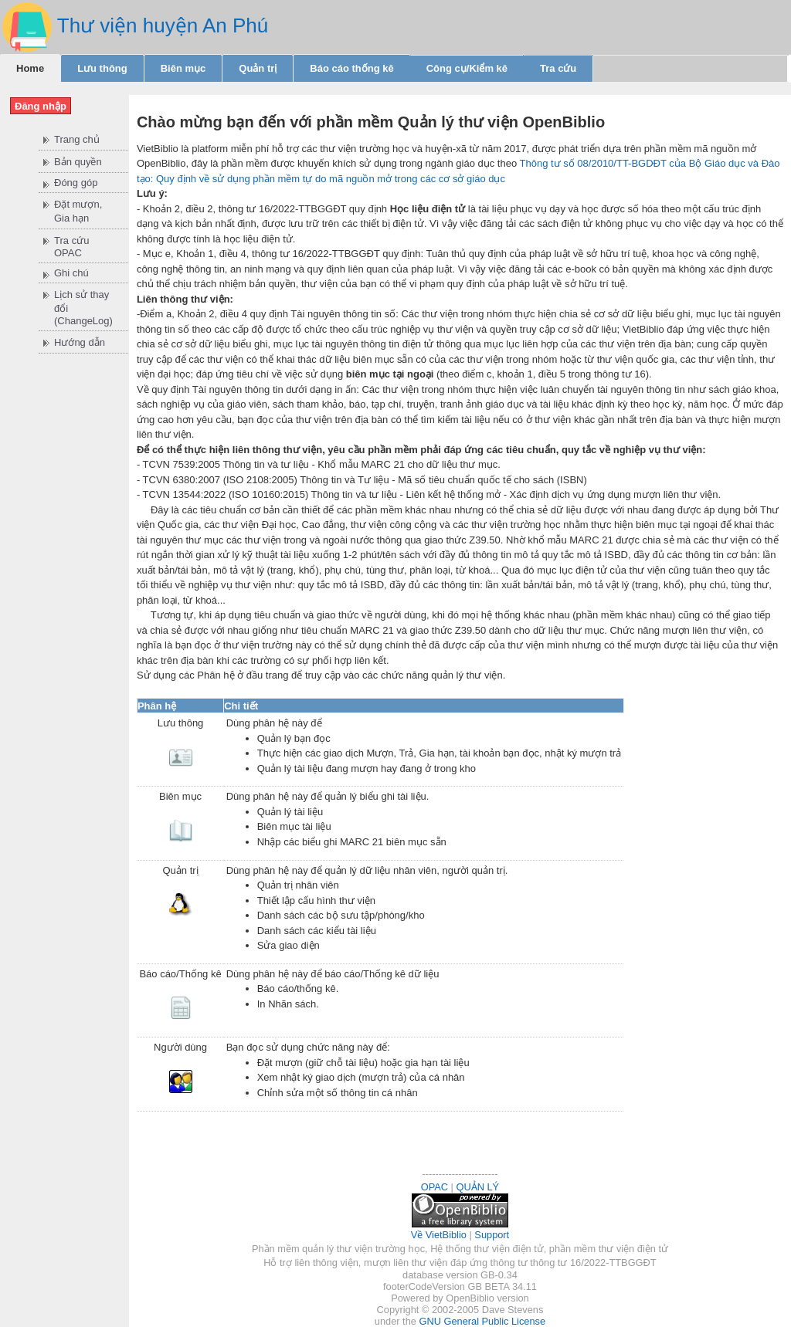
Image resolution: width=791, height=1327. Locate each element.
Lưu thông (102, 68)
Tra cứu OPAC (71, 247)
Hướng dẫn (79, 342)
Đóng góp (75, 182)
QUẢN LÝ (478, 1187)
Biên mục (183, 68)
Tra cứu (558, 68)
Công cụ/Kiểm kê (467, 68)
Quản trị (258, 68)
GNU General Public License (482, 1321)
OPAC (434, 1187)
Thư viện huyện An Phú (162, 25)
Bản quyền (78, 162)
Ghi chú (71, 273)
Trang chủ (77, 139)
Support (491, 1235)
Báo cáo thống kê (351, 68)
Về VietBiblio (439, 1235)
